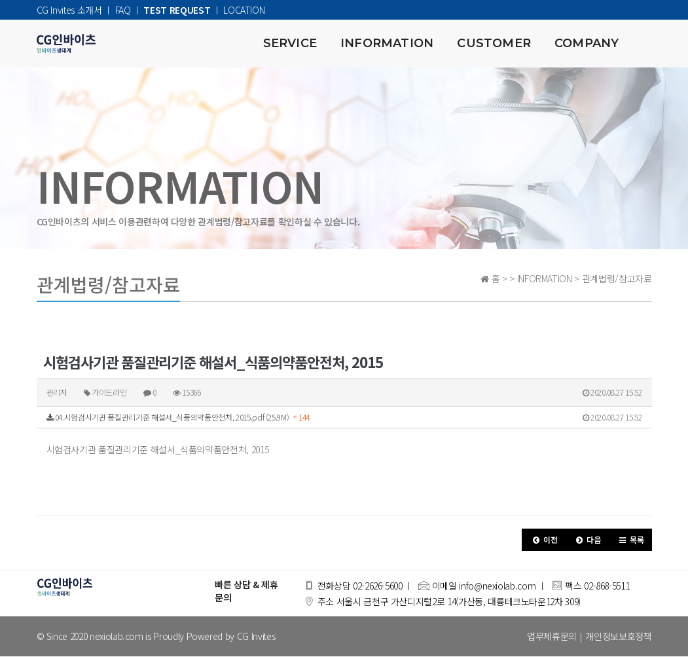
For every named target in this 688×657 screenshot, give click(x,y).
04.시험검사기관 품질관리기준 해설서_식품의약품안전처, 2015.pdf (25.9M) (344, 418)
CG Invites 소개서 (69, 9)
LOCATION (243, 9)
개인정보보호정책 (618, 636)
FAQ (123, 9)
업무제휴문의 (552, 636)
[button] (544, 540)
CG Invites (256, 636)
